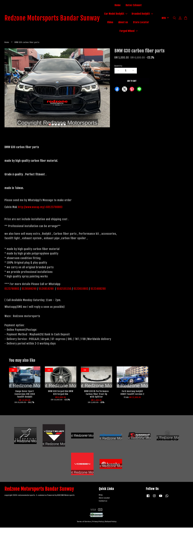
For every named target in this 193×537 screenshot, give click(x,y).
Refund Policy (110, 531)
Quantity (118, 75)
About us (124, 31)
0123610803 (81, 298)
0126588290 (29, 298)
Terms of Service (84, 531)
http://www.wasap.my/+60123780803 (40, 216)
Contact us (103, 510)
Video (147, 22)
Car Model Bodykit (134, 14)
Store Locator (142, 31)
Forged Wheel (135, 39)
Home (124, 5)
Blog (101, 504)
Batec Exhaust (140, 5)
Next (106, 98)
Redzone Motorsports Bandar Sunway (58, 23)
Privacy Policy (98, 531)
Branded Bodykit (129, 22)
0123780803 (12, 298)
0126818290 (46, 298)
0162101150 (63, 298)
